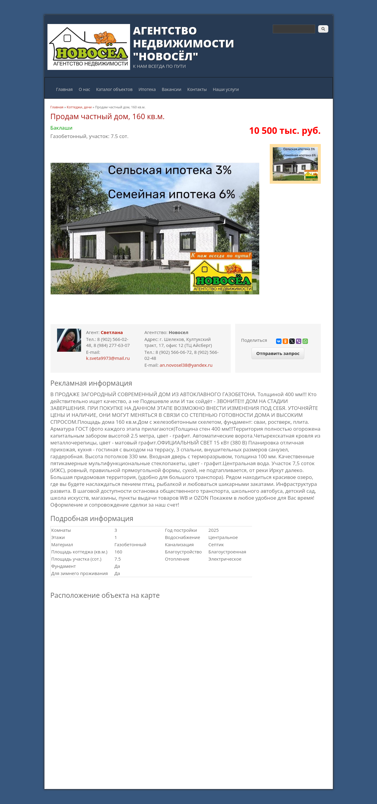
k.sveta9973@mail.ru (108, 358)
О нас (84, 89)
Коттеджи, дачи (79, 107)
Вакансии (171, 89)
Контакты (197, 89)
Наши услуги (226, 89)
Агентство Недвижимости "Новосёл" (183, 43)
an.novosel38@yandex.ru (186, 365)
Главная (64, 89)
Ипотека (147, 89)
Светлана (112, 332)
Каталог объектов (114, 89)
